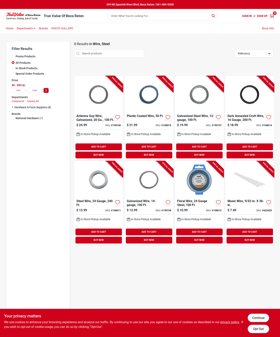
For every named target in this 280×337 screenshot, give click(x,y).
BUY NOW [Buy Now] (99, 155)
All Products (23, 63)
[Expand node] (13, 107)
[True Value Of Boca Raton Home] (23, 16)
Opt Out (258, 329)
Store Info (268, 28)
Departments (25, 28)
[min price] (18, 90)
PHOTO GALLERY (62, 28)
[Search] (213, 15)
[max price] (35, 90)
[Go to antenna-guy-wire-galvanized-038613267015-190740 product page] (98, 118)
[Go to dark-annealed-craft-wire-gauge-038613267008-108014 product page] (249, 118)
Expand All (33, 101)
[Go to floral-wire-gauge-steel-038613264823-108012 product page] (199, 203)
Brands (43, 28)
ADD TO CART (98, 146)
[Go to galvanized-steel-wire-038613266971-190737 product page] (199, 118)
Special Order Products (30, 74)
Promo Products (25, 56)
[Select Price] (46, 90)
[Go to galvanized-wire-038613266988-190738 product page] (148, 203)
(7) (29, 118)
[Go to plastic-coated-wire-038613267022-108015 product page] (148, 118)
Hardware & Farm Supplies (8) (32, 107)
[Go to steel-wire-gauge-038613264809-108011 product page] (98, 203)
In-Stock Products (26, 68)
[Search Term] (162, 16)
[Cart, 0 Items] (272, 16)
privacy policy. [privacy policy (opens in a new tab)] (230, 322)
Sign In (247, 15)
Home (9, 28)
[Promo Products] (13, 56)
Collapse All (18, 101)
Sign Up (262, 15)
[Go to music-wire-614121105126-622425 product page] (249, 203)
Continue (258, 318)
